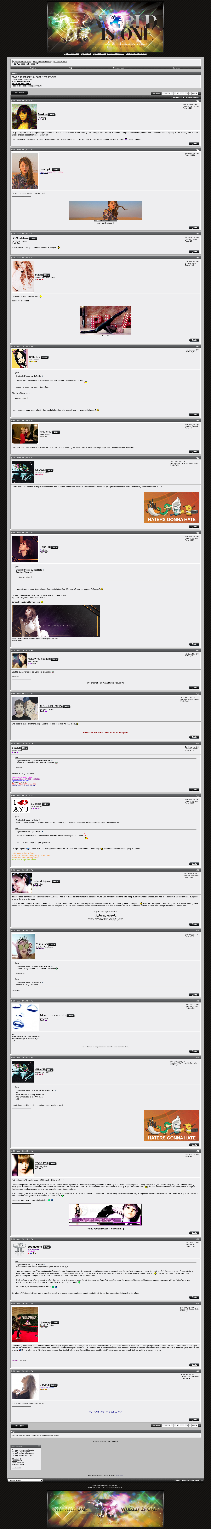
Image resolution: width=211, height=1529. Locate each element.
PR (108, 335)
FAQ (70, 68)
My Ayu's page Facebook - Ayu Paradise (25, 638)
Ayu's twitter (86, 54)
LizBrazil (36, 803)
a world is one (17, 1435)
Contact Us (176, 1480)
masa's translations (115, 54)
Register (33, 68)
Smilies (14, 1461)
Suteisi (16, 747)
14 (187, 93)
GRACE (40, 469)
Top (202, 1480)
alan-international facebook (105, 221)
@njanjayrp (22, 1360)
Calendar (176, 68)
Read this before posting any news (27, 86)
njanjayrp (45, 1322)
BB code (15, 1459)
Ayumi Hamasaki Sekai (22, 61)
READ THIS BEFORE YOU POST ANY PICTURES (34, 77)
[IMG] (14, 1462)
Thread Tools (177, 97)
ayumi (38, 1435)
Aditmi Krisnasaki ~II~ (53, 1015)
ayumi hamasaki (47, 1435)
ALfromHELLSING (51, 706)
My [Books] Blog (53, 638)
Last (194, 93)
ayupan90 (46, 431)
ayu (24, 1435)
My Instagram (42, 638)
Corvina (44, 1384)
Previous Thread (100, 1441)
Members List (118, 68)
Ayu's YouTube (99, 54)
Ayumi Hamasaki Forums (42, 61)
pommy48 (46, 169)
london (56, 1435)
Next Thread (112, 1441)
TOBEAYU (41, 1163)
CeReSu (45, 546)
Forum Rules (16, 1468)
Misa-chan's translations (136, 54)
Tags (13, 1432)
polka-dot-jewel (42, 881)
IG (102, 335)
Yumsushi (42, 944)
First (164, 93)
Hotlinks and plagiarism (22, 79)
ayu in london (30, 1435)
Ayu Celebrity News (60, 61)
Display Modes (192, 97)
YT (105, 335)
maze (38, 274)
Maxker (42, 114)
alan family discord (105, 223)
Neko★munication (39, 658)
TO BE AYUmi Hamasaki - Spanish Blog (105, 1229)
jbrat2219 (34, 356)
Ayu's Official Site (71, 54)
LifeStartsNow (20, 238)
